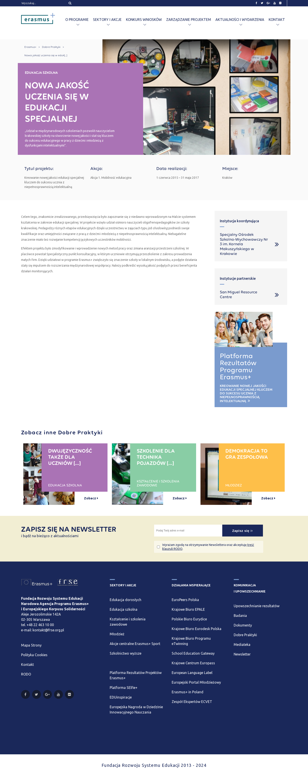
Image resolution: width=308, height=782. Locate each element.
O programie (77, 20)
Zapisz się (242, 531)
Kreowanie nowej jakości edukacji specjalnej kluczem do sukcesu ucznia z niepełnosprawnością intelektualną (246, 393)
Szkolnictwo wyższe (125, 653)
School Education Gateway (193, 653)
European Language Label (192, 673)
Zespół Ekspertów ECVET (192, 702)
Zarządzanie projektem (188, 20)
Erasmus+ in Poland (187, 692)
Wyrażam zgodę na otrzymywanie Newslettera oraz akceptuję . (208, 547)
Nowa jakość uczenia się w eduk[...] (45, 55)
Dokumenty (243, 625)
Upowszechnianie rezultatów (256, 606)
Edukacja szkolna (123, 609)
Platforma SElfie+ (123, 688)
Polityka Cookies (34, 655)
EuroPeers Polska (185, 600)
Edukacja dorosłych (125, 600)
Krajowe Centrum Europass (193, 663)
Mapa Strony (31, 645)
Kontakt (277, 20)
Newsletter (242, 654)
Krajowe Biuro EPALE (188, 609)
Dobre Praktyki (51, 47)
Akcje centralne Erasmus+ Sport (135, 644)
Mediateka (242, 645)
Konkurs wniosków (144, 20)
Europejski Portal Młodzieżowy (196, 682)
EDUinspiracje (121, 697)
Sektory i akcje (107, 20)
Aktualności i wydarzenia (239, 20)
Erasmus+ (30, 47)
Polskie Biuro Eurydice (189, 619)
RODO (26, 674)
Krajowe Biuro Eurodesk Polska (196, 629)
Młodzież (117, 634)
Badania (240, 616)
